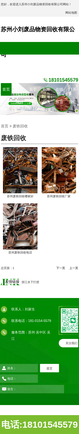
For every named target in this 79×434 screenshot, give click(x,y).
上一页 (73, 268)
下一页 (60, 268)
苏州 (32, 332)
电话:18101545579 (39, 425)
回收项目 (19, 91)
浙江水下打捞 (30, 282)
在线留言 (59, 91)
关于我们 (33, 91)
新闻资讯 (46, 91)
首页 (6, 89)
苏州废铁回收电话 (20, 252)
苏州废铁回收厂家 (59, 196)
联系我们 (72, 91)
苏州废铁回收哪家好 (20, 196)
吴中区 (41, 332)
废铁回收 (20, 126)
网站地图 (71, 12)
